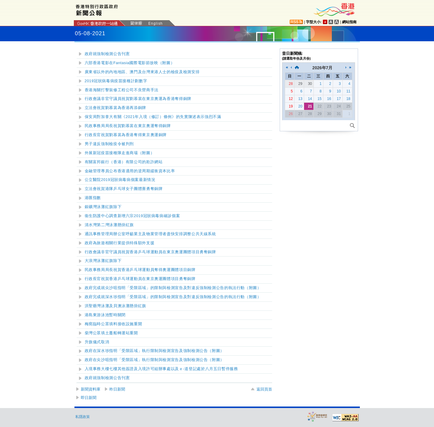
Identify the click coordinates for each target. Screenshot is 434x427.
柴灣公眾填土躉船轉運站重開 (111, 333)
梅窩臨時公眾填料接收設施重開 (113, 324)
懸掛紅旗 (109, 225)
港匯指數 (93, 198)
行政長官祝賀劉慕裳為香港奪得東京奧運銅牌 (126, 135)
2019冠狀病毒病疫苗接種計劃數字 (116, 81)
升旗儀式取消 (97, 342)
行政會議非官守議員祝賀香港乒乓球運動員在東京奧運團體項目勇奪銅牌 (150, 252)
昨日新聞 (117, 389)
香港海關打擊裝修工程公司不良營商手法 (122, 90)
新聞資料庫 (90, 389)
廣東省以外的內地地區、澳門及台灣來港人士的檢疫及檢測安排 (142, 72)
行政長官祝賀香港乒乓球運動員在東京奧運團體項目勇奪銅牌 (140, 279)
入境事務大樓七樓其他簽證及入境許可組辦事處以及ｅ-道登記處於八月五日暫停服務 (161, 369)
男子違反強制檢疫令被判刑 (109, 144)
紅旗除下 (103, 207)
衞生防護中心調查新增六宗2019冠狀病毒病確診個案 (132, 216)
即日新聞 (88, 397)
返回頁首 (264, 389)
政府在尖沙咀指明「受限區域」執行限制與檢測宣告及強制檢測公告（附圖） (154, 360)
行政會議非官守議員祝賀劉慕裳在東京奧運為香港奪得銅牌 (138, 99)
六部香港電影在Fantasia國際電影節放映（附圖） (130, 63)
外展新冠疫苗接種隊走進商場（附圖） (120, 153)
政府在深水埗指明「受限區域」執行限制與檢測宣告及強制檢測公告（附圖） (154, 351)
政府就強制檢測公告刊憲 (107, 54)
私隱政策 (82, 417)
